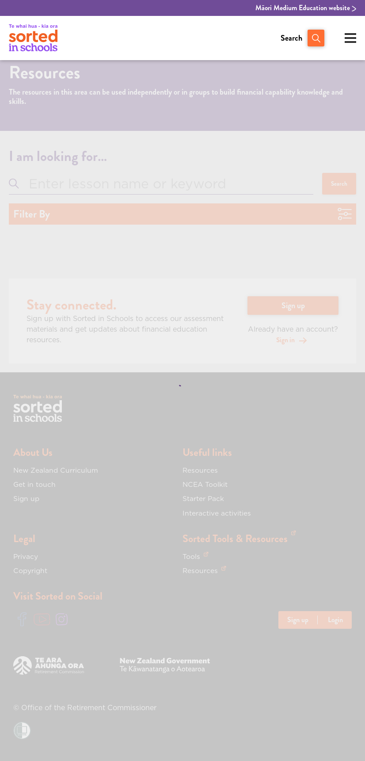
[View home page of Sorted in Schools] (33, 38)
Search (291, 38)
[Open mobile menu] (350, 38)
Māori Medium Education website (305, 7)
